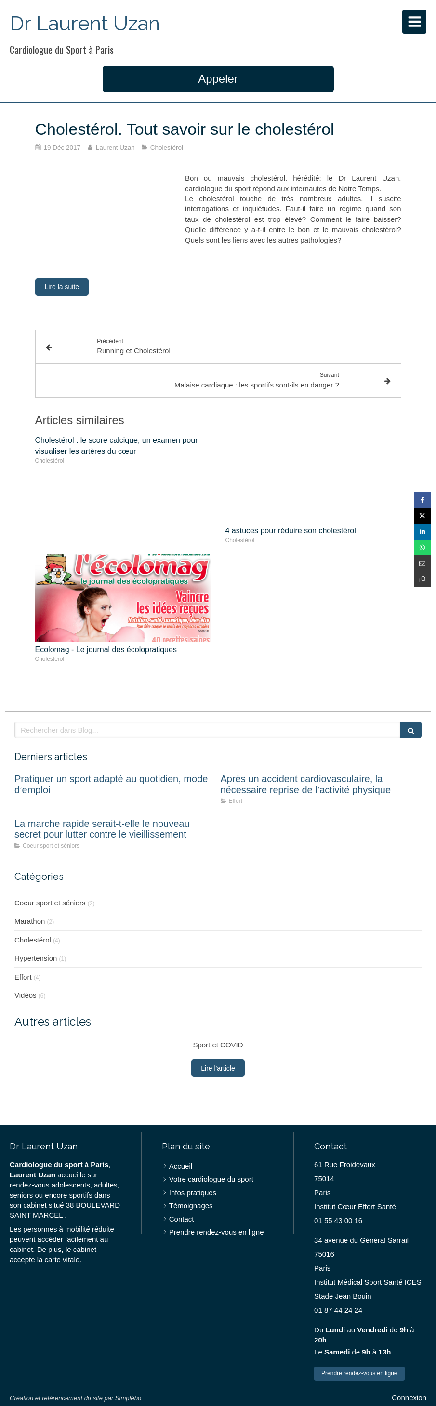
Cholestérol (32, 940)
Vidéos (25, 995)
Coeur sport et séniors (50, 903)
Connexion (409, 1397)
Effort (23, 977)
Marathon (29, 921)
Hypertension (35, 958)
